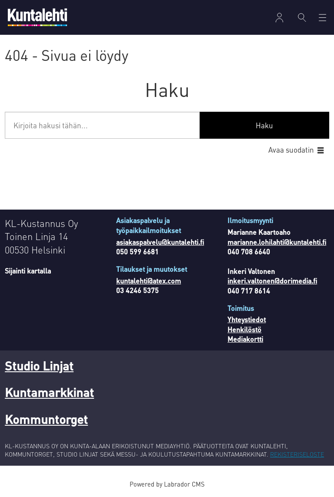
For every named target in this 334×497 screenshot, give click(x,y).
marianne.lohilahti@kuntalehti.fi (276, 242)
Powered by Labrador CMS (167, 484)
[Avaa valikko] (322, 17)
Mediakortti (245, 339)
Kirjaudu (279, 17)
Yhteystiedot (246, 319)
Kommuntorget (46, 419)
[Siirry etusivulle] (37, 17)
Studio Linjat (39, 366)
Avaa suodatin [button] (291, 149)
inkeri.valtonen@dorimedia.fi (272, 280)
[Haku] (302, 17)
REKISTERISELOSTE (297, 454)
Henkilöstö (244, 329)
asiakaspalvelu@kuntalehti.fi (160, 242)
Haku (264, 125)
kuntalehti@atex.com (148, 280)
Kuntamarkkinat (49, 392)
